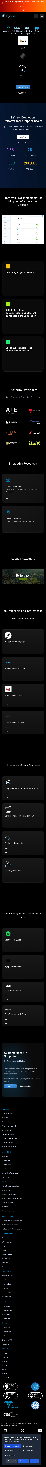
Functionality (28, 1450)
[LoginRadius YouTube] (40, 1430)
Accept (34, 1461)
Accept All (23, 1461)
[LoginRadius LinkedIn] (5, 1430)
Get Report (23, 6)
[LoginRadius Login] (36, 16)
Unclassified (10, 1455)
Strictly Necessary (12, 1446)
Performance (28, 1446)
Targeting (9, 1450)
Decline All (12, 1461)
